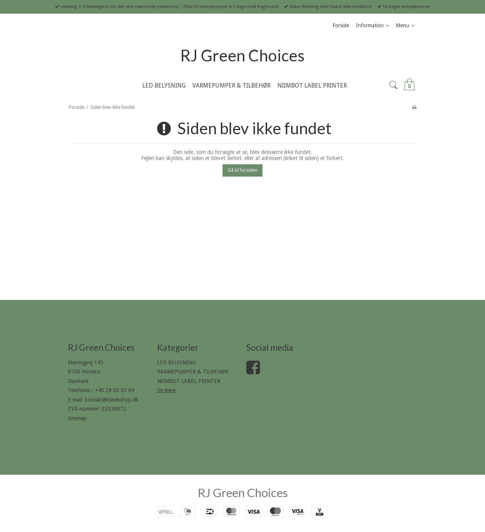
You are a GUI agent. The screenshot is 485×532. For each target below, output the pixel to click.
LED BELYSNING (176, 362)
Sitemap (77, 418)
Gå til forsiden (243, 170)
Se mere (166, 390)
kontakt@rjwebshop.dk (112, 400)
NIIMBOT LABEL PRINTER (188, 381)
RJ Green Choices (242, 55)
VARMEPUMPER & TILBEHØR (192, 372)
